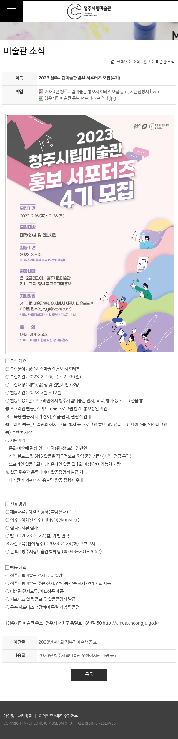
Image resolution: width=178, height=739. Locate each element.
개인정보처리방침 (18, 716)
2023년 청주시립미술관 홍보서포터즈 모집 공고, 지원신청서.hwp (99, 91)
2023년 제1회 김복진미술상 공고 (68, 642)
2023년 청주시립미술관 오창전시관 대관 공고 (78, 655)
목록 (89, 674)
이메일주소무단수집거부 (58, 716)
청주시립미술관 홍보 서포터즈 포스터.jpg (77, 98)
